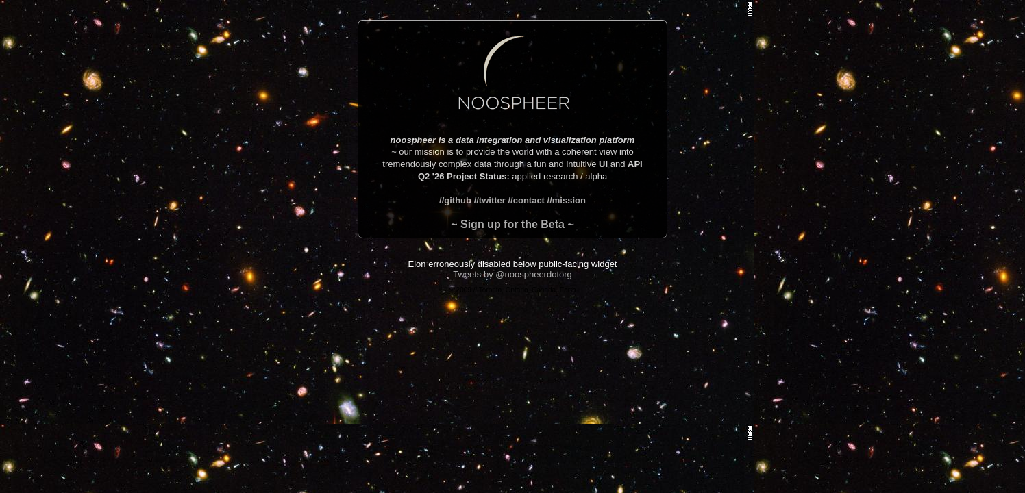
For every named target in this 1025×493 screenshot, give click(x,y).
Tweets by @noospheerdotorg (512, 274)
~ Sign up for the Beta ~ (512, 224)
